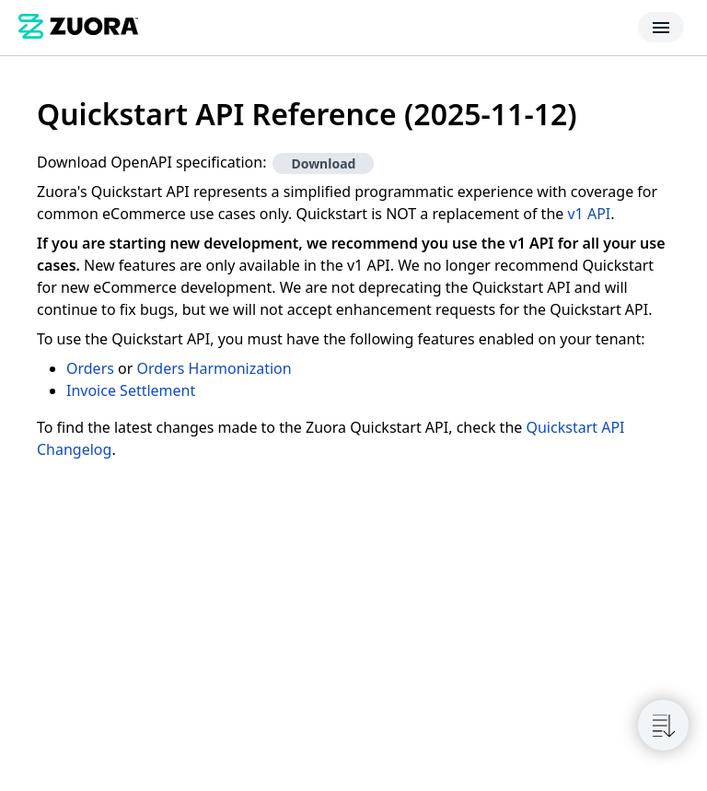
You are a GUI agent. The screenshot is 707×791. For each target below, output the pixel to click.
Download (323, 163)
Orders (90, 368)
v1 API (588, 214)
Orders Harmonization (214, 368)
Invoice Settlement (130, 390)
